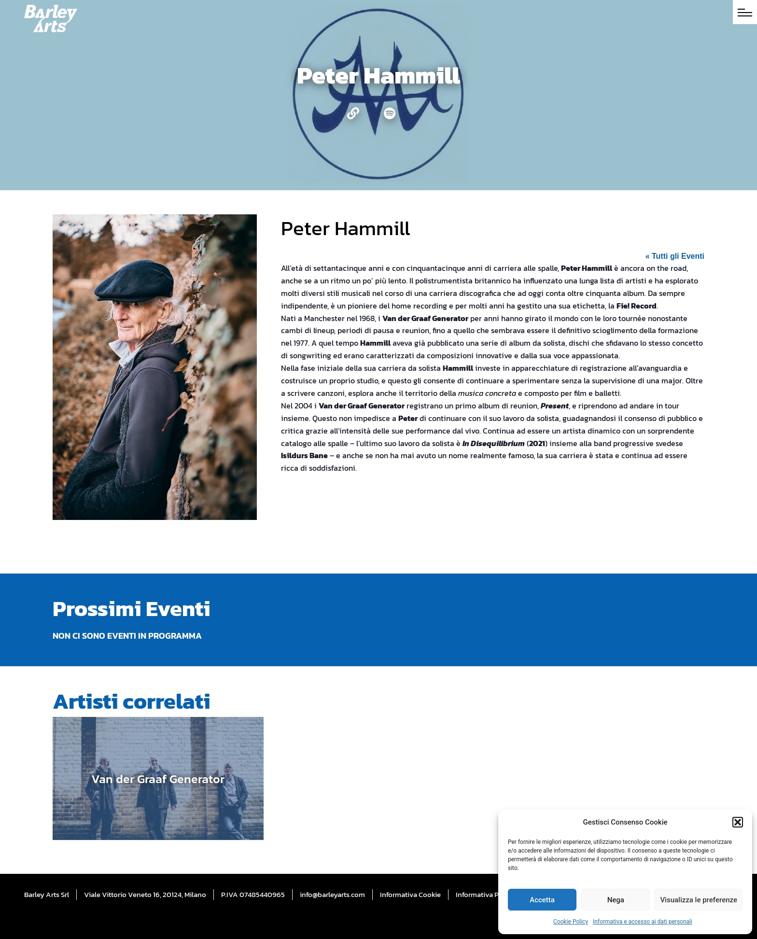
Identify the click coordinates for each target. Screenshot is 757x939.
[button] (738, 822)
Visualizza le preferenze (698, 900)
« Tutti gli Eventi (674, 256)
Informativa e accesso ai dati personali (642, 921)
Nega (615, 900)
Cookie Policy (570, 921)
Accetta (542, 900)
